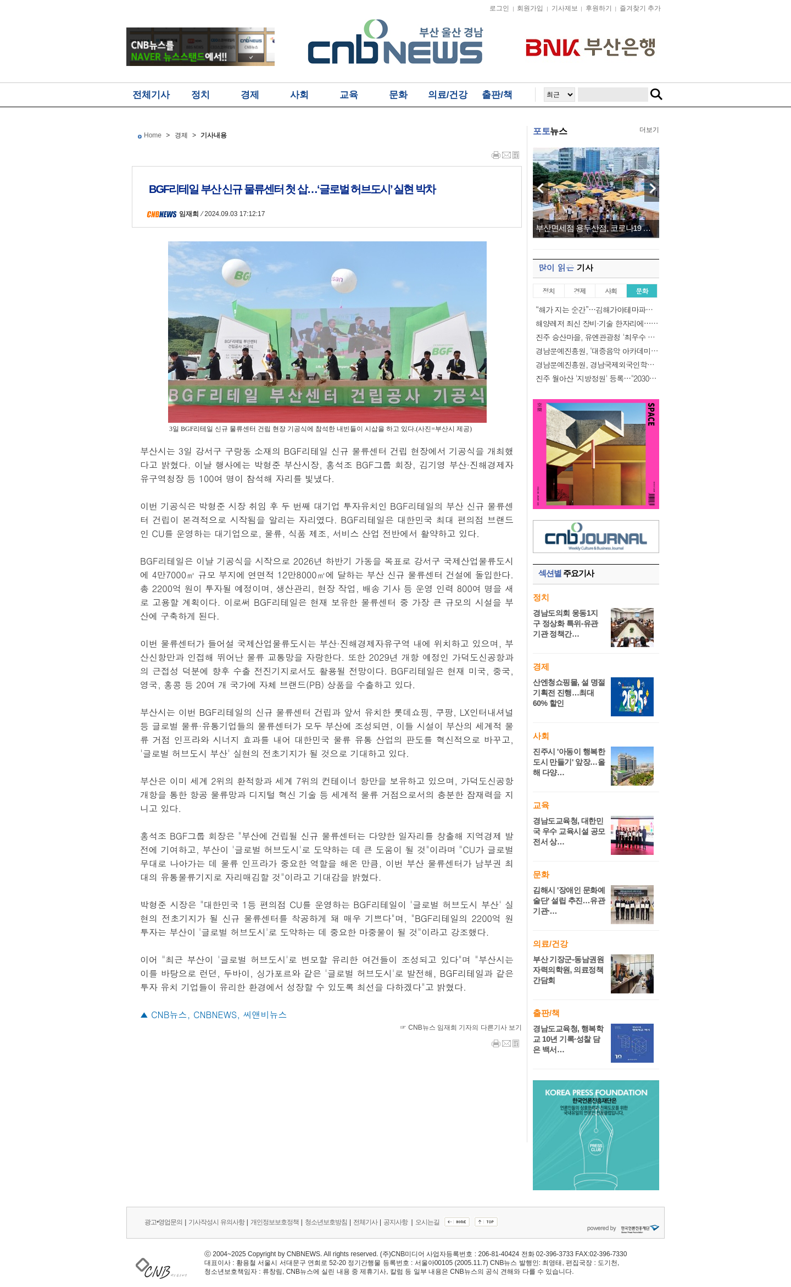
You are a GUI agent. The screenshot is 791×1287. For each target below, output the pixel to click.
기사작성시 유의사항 (216, 1222)
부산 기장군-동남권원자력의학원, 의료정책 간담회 (568, 970)
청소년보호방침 (326, 1222)
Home (152, 135)
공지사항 (396, 1222)
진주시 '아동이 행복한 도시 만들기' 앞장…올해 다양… (569, 762)
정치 (200, 95)
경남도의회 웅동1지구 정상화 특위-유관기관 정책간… (565, 623)
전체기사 (151, 95)
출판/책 (497, 95)
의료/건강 (448, 95)
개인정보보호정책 (274, 1222)
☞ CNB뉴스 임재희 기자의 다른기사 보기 (461, 1027)
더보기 (649, 130)
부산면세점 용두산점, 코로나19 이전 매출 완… (596, 228)
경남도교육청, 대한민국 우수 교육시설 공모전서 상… (569, 831)
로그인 (499, 8)
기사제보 (565, 8)
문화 (398, 95)
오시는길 (427, 1222)
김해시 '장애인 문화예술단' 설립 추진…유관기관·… (569, 900)
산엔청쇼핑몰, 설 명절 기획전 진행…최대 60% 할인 (569, 693)
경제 (250, 95)
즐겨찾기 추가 (640, 8)
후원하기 (599, 8)
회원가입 (530, 8)
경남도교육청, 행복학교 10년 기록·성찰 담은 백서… (568, 1039)
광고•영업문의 (163, 1222)
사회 (299, 95)
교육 (348, 95)
